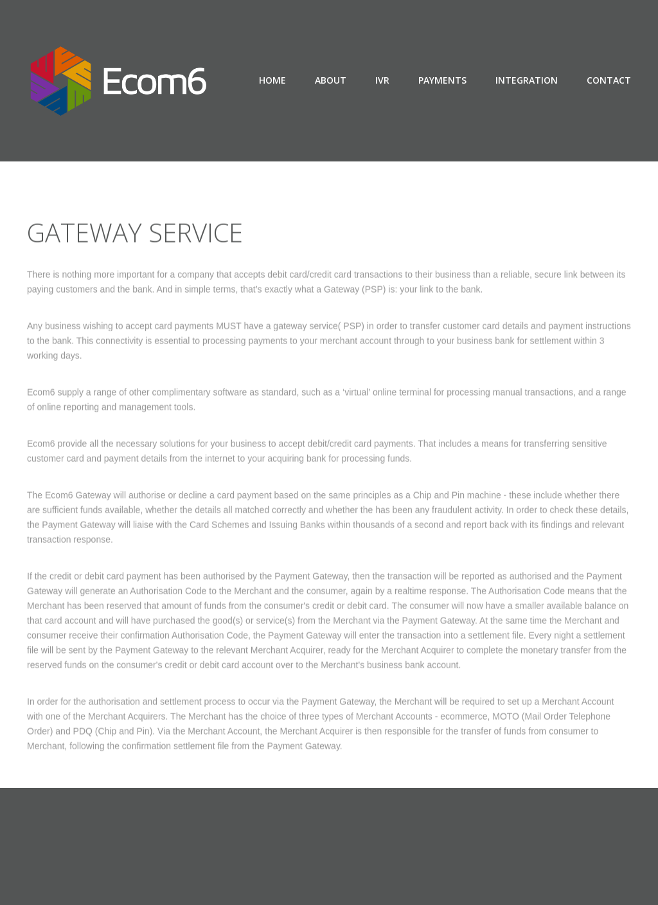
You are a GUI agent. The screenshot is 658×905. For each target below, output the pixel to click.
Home (272, 80)
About (330, 80)
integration (526, 80)
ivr (382, 80)
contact (609, 80)
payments (442, 80)
